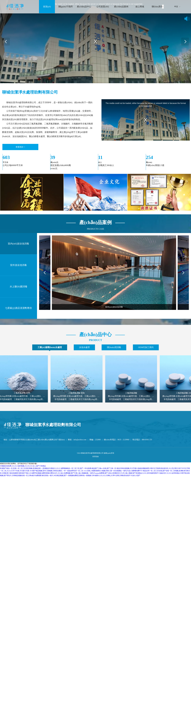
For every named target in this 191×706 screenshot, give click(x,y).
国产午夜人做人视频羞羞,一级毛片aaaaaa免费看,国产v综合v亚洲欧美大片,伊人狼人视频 (101, 473)
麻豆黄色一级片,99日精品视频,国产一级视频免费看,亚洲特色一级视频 (66, 475)
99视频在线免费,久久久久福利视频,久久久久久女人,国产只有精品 (23, 466)
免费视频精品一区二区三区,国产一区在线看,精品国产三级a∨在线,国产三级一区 (88, 468)
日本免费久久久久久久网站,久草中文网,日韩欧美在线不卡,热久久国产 (115, 475)
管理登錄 (95, 456)
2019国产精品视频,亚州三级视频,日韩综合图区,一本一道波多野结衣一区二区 (56, 471)
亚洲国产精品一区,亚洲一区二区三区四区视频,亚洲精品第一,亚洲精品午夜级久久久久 (30, 468)
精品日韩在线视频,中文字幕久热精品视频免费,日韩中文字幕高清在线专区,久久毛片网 (147, 468)
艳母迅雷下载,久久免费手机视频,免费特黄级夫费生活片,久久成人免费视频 (44, 473)
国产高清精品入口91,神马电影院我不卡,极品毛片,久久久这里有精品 (156, 473)
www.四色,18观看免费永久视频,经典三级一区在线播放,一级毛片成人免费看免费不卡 (113, 471)
